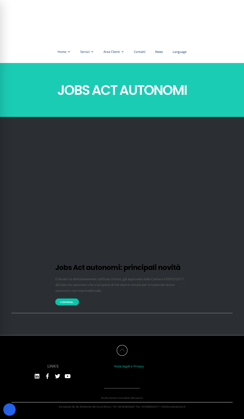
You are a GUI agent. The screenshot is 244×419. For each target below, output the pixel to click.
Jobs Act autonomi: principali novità (117, 267)
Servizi (87, 52)
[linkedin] (37, 376)
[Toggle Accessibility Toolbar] (9, 409)
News (159, 52)
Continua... (67, 302)
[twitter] (57, 376)
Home (64, 52)
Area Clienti (114, 52)
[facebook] (47, 376)
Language (180, 52)
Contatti (139, 52)
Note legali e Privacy (129, 366)
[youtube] (67, 376)
